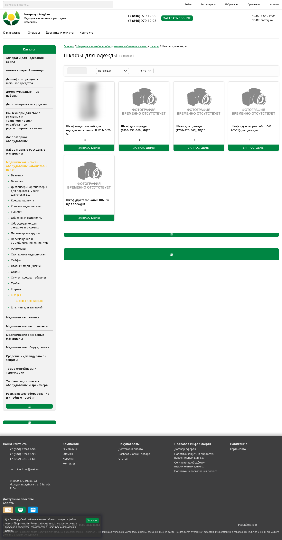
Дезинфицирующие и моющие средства (22, 81)
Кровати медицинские (26, 206)
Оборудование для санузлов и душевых (25, 225)
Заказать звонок (177, 18)
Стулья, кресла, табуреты (28, 277)
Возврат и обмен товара (134, 454)
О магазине (12, 32)
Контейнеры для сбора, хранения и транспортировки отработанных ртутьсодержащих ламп (24, 120)
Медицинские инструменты (27, 326)
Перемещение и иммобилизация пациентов (29, 240)
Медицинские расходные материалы (25, 337)
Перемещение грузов (25, 233)
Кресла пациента (22, 200)
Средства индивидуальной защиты (26, 358)
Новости (68, 458)
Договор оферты (185, 449)
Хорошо (92, 520)
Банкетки (17, 175)
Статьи (123, 458)
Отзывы (34, 32)
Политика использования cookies (196, 471)
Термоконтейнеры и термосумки (21, 370)
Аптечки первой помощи (25, 70)
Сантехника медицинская (28, 254)
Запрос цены (89, 147)
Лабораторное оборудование (17, 139)
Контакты (87, 32)
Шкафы (16, 295)
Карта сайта (238, 449)
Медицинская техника (23, 317)
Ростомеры (18, 248)
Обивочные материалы (26, 217)
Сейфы (16, 260)
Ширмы (16, 289)
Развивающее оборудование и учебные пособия (27, 395)
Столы (15, 271)
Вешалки (17, 181)
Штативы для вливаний (27, 307)
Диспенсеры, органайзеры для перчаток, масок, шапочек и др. (29, 190)
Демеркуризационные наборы (22, 93)
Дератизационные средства (26, 104)
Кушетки (16, 212)
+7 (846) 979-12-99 (141, 15)
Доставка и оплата (60, 32)
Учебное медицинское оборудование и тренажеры (27, 383)
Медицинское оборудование (27, 347)
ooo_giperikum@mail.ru (24, 469)
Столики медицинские (26, 266)
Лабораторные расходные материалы (25, 151)
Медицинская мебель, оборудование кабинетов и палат (26, 166)
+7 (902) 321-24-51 (22, 458)
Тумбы (15, 283)
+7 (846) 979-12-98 (141, 20)
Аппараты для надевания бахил (25, 60)
